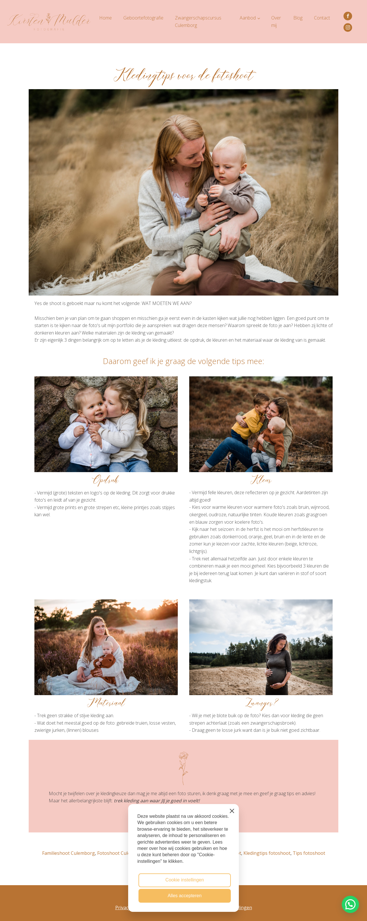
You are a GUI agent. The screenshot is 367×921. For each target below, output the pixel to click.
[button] (350, 904)
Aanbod (248, 18)
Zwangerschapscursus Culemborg (198, 21)
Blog (297, 18)
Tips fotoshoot (309, 853)
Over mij (276, 21)
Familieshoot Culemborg (68, 853)
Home (105, 18)
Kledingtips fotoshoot (266, 853)
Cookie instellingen (184, 879)
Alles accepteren (185, 895)
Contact (322, 18)
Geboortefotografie (143, 18)
